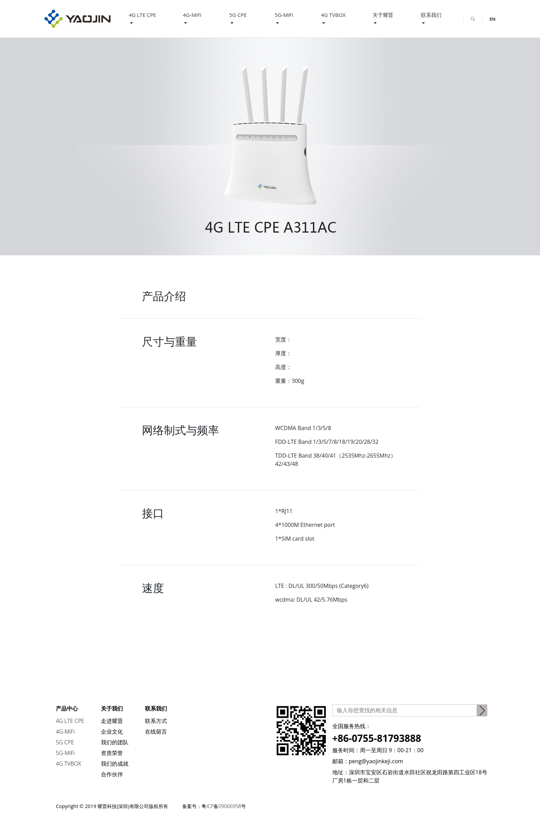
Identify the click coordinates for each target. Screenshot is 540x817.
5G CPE (238, 18)
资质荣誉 (112, 753)
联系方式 (156, 721)
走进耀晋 (112, 721)
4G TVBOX (333, 18)
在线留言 (156, 731)
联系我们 (431, 18)
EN (492, 19)
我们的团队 (114, 742)
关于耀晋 (383, 18)
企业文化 (112, 731)
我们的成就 (114, 763)
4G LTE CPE (142, 18)
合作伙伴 (112, 774)
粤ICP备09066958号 (226, 806)
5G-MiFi (284, 18)
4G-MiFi (192, 18)
